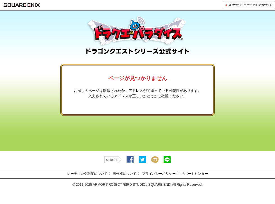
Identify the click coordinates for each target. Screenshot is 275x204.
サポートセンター (194, 174)
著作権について (124, 174)
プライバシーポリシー (159, 174)
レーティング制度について (87, 174)
